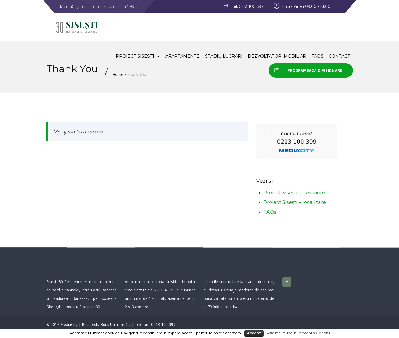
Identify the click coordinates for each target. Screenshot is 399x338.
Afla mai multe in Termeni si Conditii (298, 333)
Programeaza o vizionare (305, 70)
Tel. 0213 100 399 (248, 6)
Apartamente (182, 56)
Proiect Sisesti (138, 56)
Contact (339, 56)
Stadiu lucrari (223, 56)
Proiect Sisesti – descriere (294, 193)
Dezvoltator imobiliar (277, 56)
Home (117, 74)
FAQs (317, 56)
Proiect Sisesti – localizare (295, 202)
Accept (254, 333)
